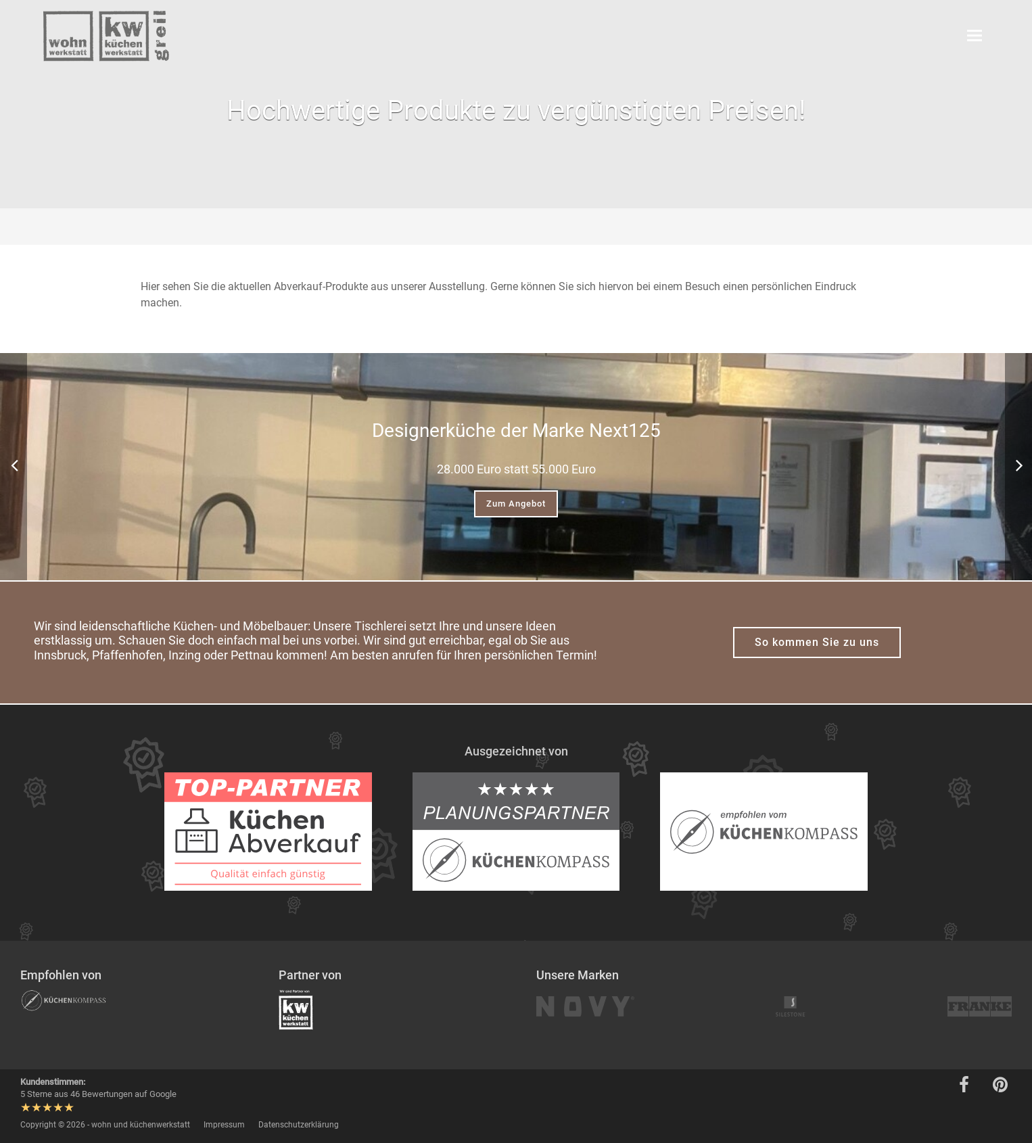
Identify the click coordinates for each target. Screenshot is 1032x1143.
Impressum (224, 1124)
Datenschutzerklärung (298, 1124)
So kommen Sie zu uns (817, 642)
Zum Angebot (516, 503)
